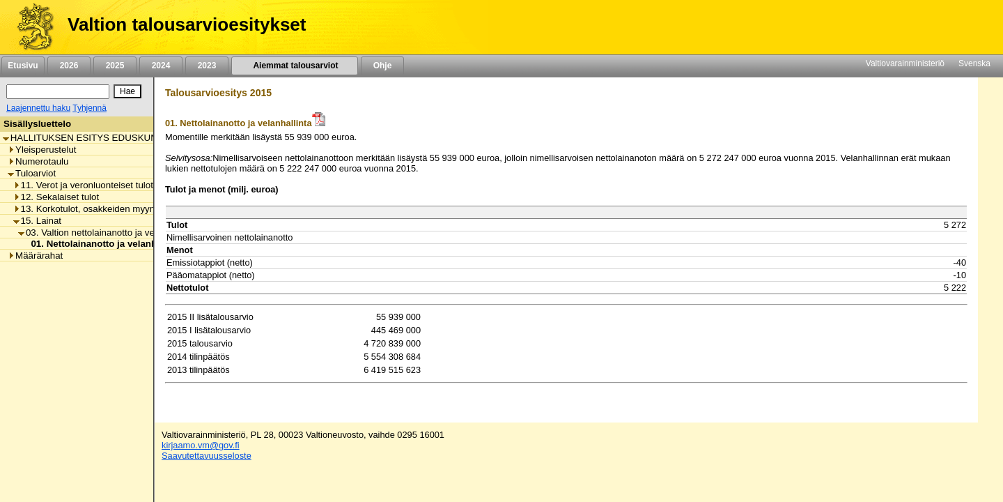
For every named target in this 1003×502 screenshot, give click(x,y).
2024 (161, 65)
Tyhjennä (89, 108)
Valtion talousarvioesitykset (187, 24)
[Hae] (127, 91)
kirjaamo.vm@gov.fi (201, 445)
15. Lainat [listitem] (37, 220)
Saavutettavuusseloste (206, 455)
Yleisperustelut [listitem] (42, 149)
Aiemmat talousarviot (295, 65)
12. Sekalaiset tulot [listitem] (56, 197)
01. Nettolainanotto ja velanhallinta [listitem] (103, 243)
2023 (207, 65)
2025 (115, 65)
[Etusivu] (30, 27)
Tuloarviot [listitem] (32, 173)
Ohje (382, 65)
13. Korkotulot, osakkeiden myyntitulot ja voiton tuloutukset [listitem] (137, 209)
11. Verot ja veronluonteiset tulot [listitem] (83, 185)
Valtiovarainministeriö (905, 63)
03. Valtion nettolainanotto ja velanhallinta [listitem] (107, 232)
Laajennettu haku (38, 108)
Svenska (974, 63)
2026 (69, 65)
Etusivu (23, 65)
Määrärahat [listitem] (35, 255)
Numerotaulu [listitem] (38, 161)
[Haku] (57, 91)
